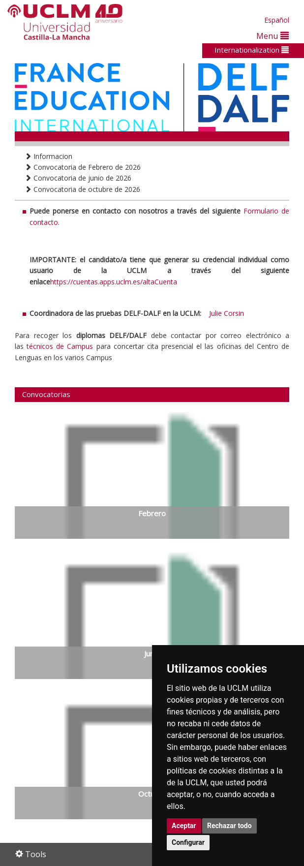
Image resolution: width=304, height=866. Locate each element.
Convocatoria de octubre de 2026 (82, 189)
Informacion (48, 156)
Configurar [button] (188, 842)
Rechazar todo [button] (229, 826)
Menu (272, 35)
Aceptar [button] (184, 826)
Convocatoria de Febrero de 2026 (83, 167)
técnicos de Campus (60, 346)
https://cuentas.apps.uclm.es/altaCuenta (113, 281)
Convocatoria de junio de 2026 (78, 178)
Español (276, 20)
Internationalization (251, 50)
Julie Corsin (226, 313)
